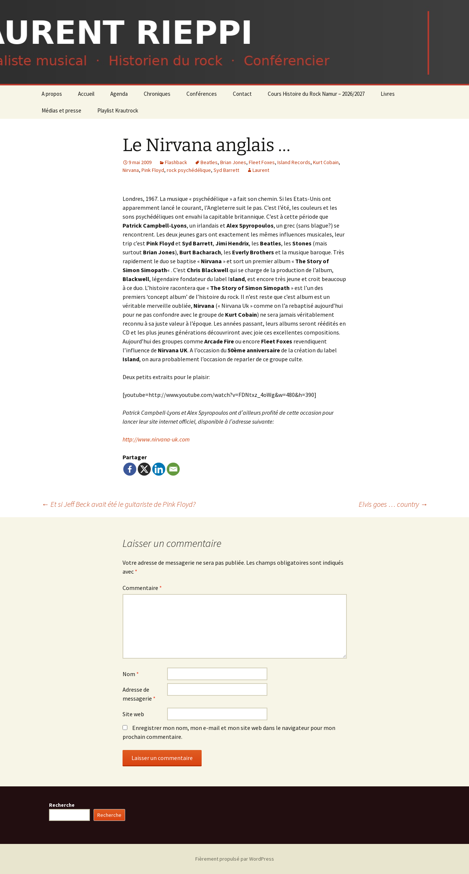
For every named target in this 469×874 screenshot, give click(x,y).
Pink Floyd (152, 170)
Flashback (176, 162)
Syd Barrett (226, 170)
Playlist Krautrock (117, 110)
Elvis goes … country (393, 504)
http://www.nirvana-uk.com (156, 439)
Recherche (62, 805)
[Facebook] (129, 469)
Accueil (86, 93)
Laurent (261, 170)
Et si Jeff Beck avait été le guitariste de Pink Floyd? (119, 504)
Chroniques (157, 93)
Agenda (119, 93)
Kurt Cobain (326, 162)
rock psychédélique (189, 170)
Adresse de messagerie (139, 694)
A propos (52, 93)
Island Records (293, 162)
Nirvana (131, 170)
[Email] (173, 469)
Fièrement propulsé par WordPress (234, 858)
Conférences (201, 93)
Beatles (209, 162)
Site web (133, 714)
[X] (144, 469)
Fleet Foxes (262, 162)
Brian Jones (233, 162)
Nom (131, 674)
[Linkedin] (158, 469)
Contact (242, 93)
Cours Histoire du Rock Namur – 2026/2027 (316, 93)
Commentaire (142, 587)
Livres (388, 93)
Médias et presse (61, 110)
